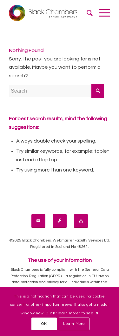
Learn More (74, 324)
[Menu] (101, 13)
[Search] (86, 13)
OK (44, 324)
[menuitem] (86, 13)
